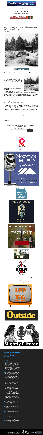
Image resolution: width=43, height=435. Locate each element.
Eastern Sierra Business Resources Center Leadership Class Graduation (12, 398)
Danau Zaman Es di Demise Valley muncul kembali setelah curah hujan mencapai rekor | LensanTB (12, 407)
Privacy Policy (20, 433)
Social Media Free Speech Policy (29, 433)
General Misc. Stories (34, 30)
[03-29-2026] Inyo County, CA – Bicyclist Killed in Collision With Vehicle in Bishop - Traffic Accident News (12, 363)
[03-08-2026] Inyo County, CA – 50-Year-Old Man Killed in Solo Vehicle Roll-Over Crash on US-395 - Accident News (12, 373)
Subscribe (30, 130)
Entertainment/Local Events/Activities (23, 30)
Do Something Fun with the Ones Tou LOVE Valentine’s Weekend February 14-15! (11, 382)
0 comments (6, 31)
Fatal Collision (16, 374)
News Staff (7, 30)
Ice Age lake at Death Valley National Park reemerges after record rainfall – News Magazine (11, 402)
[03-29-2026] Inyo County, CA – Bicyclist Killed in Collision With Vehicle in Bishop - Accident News (12, 368)
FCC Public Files (21, 149)
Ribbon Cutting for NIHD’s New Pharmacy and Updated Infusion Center (12, 393)
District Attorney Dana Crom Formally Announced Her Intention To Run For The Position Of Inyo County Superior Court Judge (12, 388)
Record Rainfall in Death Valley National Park (12, 418)
